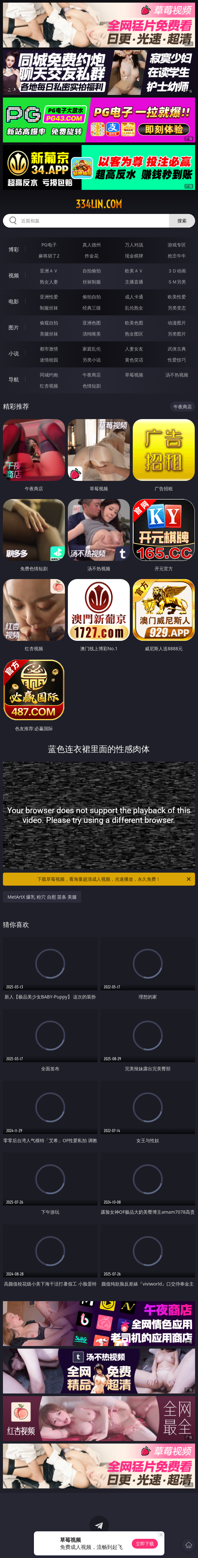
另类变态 (177, 308)
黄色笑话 (134, 360)
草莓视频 (134, 375)
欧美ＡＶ (134, 271)
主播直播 (134, 282)
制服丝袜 (49, 308)
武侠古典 (177, 349)
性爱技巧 (177, 360)
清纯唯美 (92, 334)
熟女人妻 (49, 282)
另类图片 (177, 334)
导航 (13, 379)
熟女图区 (134, 334)
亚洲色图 (92, 323)
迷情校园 (49, 360)
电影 (13, 301)
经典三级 (92, 308)
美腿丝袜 (49, 334)
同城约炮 (49, 375)
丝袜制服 (92, 282)
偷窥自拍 (49, 323)
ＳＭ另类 (177, 282)
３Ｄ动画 (177, 271)
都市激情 (49, 349)
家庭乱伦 (92, 349)
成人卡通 (134, 297)
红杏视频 (49, 386)
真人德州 (92, 245)
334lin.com (99, 204)
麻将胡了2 (48, 256)
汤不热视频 (176, 375)
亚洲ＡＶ (49, 271)
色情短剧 (92, 386)
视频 (13, 275)
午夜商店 (92, 375)
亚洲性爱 (49, 297)
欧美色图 (134, 323)
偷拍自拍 (92, 297)
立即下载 (145, 1543)
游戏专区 (177, 245)
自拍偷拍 (92, 271)
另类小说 (92, 360)
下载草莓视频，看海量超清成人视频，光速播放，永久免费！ (114, 879)
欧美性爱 (177, 297)
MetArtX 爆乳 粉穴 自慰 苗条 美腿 (42, 897)
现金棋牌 (134, 256)
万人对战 (134, 245)
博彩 (13, 249)
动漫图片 (177, 323)
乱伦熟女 (134, 308)
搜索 (182, 221)
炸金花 (92, 256)
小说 (13, 353)
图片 (13, 327)
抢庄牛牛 (177, 256)
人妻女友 (134, 349)
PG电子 (49, 245)
